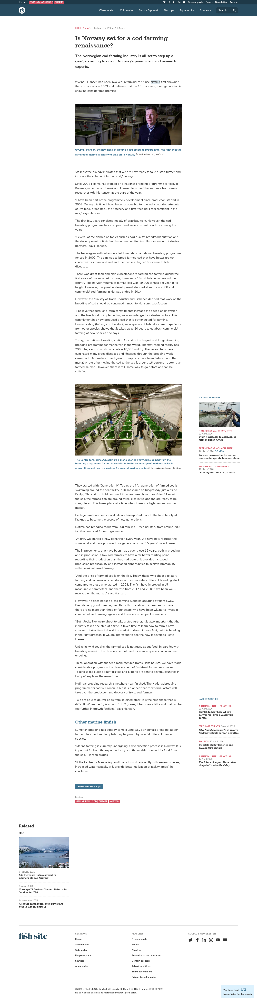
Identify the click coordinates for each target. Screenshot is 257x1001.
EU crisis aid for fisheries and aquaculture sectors (216, 747)
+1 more (86, 28)
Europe (103, 801)
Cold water (126, 10)
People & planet (148, 10)
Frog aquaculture (41, 2)
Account (234, 2)
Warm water (106, 10)
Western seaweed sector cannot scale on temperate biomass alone (219, 457)
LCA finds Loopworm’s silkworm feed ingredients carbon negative (219, 732)
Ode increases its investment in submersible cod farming (37, 877)
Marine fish (83, 801)
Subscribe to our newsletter (146, 955)
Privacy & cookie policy (144, 977)
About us (136, 950)
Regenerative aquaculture (216, 448)
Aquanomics (186, 10)
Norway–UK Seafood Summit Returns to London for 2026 (43, 891)
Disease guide (195, 2)
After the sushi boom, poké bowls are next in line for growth (41, 905)
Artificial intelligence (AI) (215, 706)
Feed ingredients (209, 726)
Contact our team (141, 960)
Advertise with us (141, 966)
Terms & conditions (142, 971)
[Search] (227, 10)
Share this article (89, 786)
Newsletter (221, 2)
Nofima (155, 82)
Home (78, 939)
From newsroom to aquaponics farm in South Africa (217, 439)
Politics (203, 741)
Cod (78, 28)
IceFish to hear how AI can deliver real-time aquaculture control (216, 715)
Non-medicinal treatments (215, 431)
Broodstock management (215, 466)
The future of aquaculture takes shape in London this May (217, 764)
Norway (114, 801)
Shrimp (59, 2)
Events (209, 2)
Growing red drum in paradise (217, 472)
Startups (169, 10)
